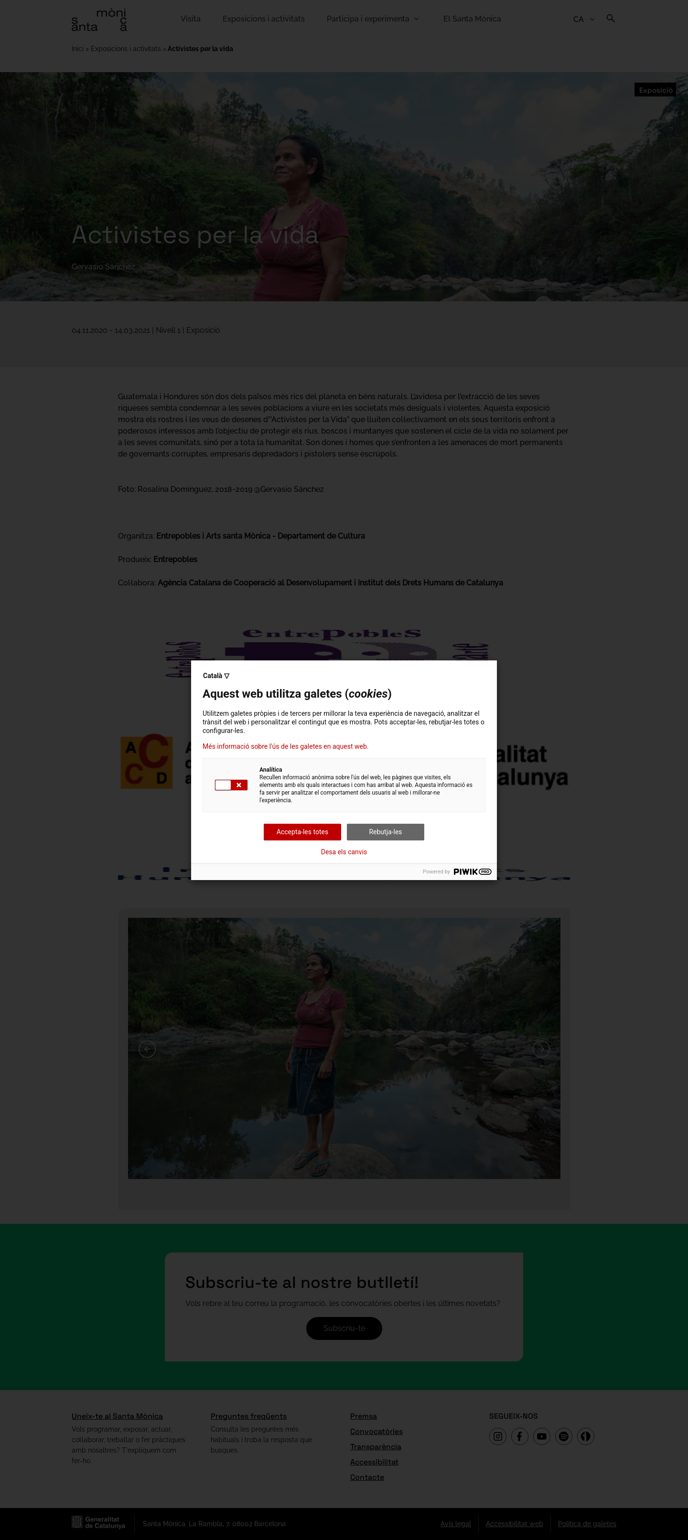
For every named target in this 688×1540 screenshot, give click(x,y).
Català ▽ (216, 676)
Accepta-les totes (302, 832)
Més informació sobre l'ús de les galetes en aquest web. (285, 746)
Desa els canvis (344, 852)
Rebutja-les (385, 832)
